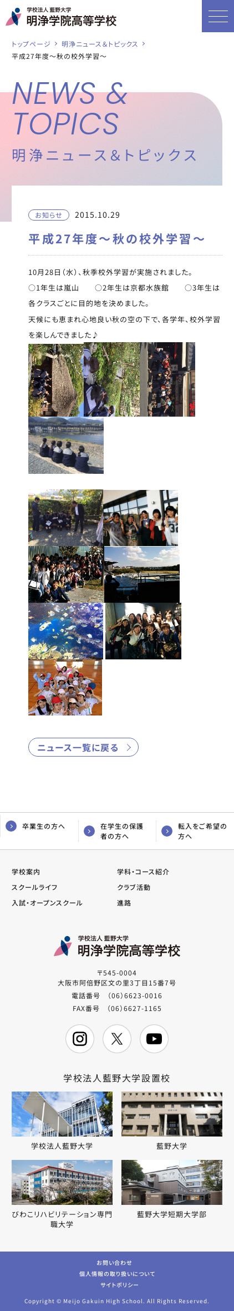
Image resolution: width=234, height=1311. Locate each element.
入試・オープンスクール (47, 902)
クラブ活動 (134, 887)
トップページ (31, 43)
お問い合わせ (114, 1261)
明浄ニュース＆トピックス (100, 43)
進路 (124, 902)
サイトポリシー (119, 1284)
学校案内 (26, 871)
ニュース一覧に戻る (78, 747)
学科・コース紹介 (143, 871)
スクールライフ (35, 887)
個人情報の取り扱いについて (117, 1273)
